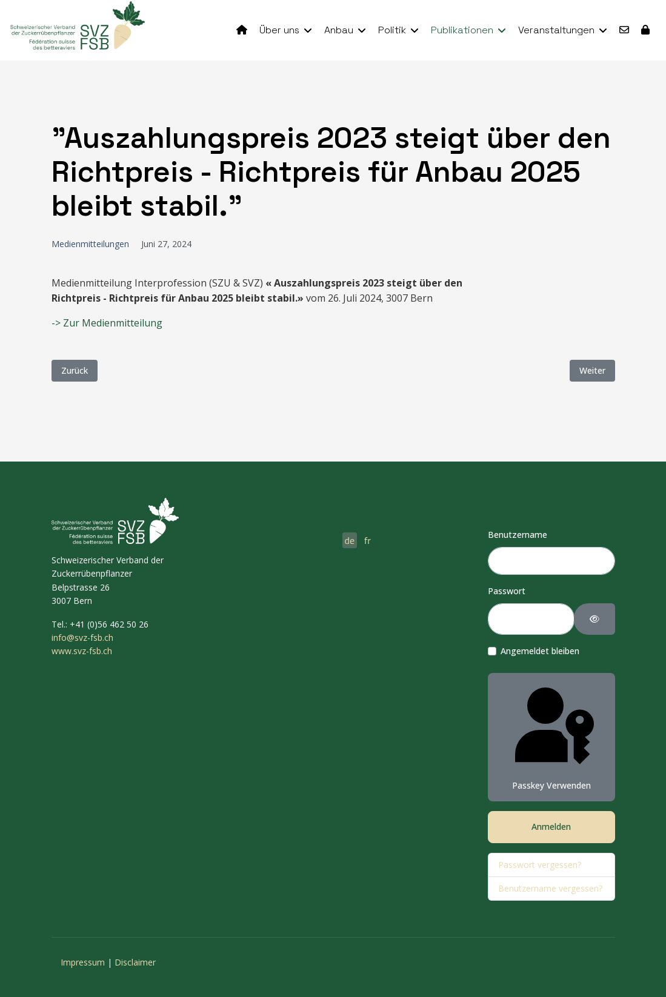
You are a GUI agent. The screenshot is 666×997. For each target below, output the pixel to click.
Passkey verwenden (551, 736)
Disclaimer (135, 962)
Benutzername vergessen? (550, 888)
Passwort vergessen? (539, 864)
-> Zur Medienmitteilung (107, 323)
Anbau (338, 30)
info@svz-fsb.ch (82, 637)
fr (367, 540)
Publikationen (462, 30)
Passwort (506, 591)
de (350, 540)
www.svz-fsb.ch (82, 651)
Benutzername (517, 534)
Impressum (83, 962)
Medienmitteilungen (90, 244)
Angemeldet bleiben (540, 651)
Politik (392, 30)
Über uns (279, 30)
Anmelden (551, 826)
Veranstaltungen (556, 30)
